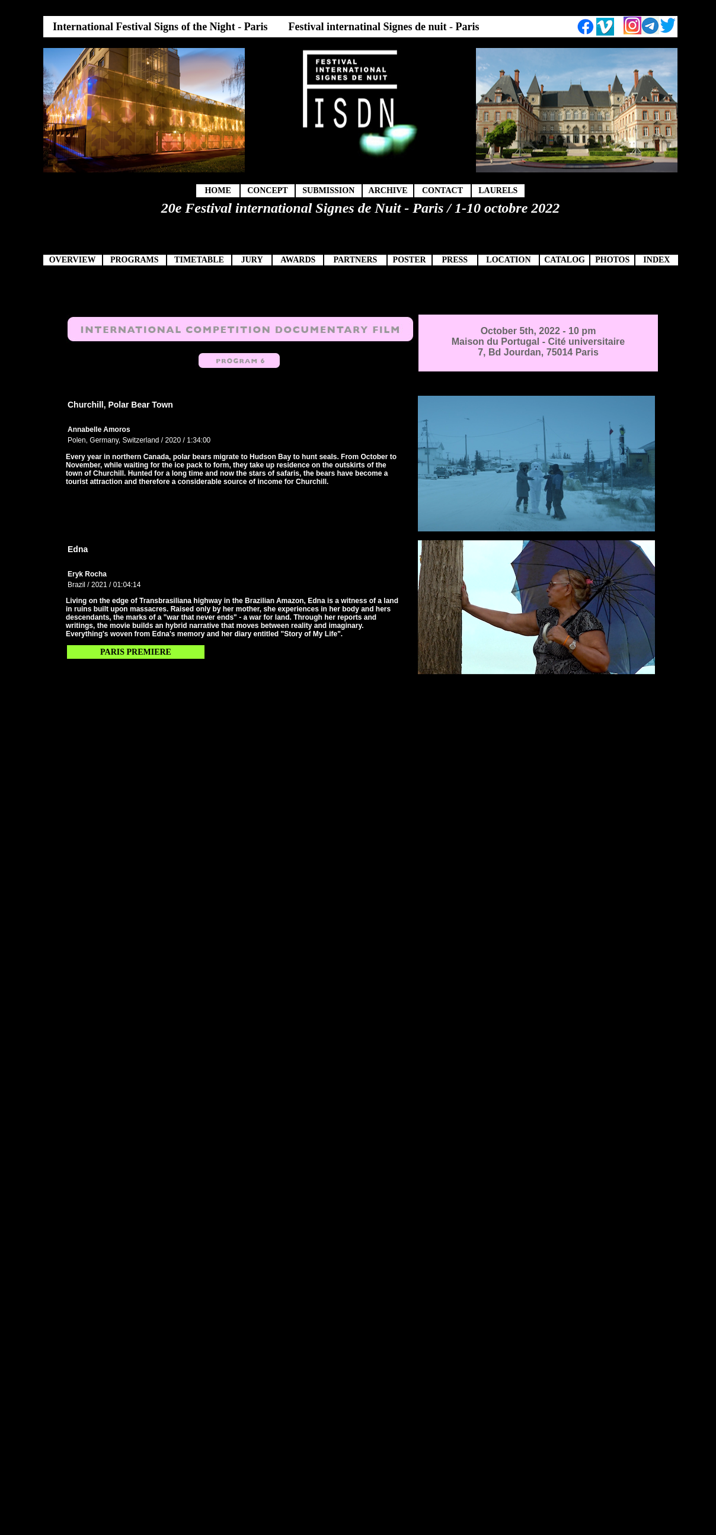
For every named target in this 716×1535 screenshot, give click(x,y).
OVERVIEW (72, 259)
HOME (217, 190)
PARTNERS (355, 259)
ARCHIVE (388, 190)
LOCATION (508, 259)
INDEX (656, 259)
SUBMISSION (328, 190)
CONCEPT (267, 190)
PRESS (455, 259)
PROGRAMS (134, 259)
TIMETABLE (199, 259)
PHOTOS (612, 259)
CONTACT (442, 190)
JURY (252, 259)
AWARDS (297, 259)
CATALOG (564, 259)
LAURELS (497, 190)
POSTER (409, 259)
